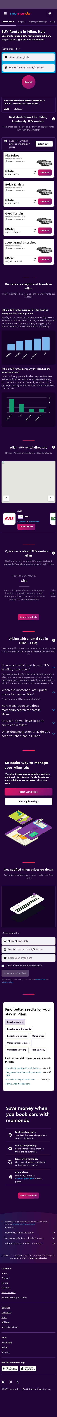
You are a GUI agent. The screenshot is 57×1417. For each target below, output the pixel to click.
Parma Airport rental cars (18, 1084)
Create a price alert (24, 1179)
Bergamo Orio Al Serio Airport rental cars (23, 1073)
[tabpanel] (28, 368)
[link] (45, 172)
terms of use (40, 979)
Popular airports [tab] (15, 1022)
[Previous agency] (6, 498)
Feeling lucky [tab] (38, 1050)
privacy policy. (8, 982)
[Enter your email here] (31, 958)
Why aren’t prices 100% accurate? (30, 1243)
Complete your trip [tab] (17, 1050)
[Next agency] (51, 498)
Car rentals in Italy (21, 1255)
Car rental (6, 1255)
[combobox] (11, 48)
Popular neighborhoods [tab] (19, 1029)
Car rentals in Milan (18, 1258)
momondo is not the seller (30, 1233)
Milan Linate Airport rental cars (20, 1080)
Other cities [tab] (38, 1036)
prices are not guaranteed (24, 1224)
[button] (5, 13)
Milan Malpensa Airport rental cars (22, 1068)
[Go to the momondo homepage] (20, 13)
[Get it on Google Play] (10, 1368)
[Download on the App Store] (28, 1368)
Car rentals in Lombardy (42, 1255)
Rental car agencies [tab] (17, 1036)
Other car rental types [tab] (18, 1043)
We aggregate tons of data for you (30, 1238)
